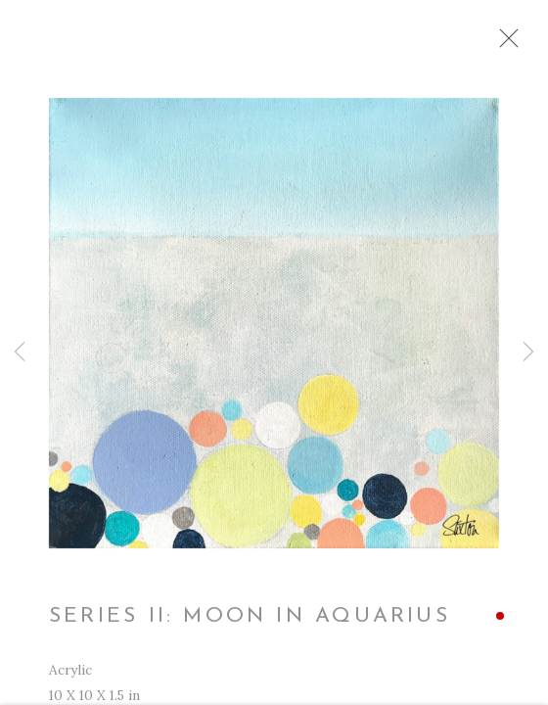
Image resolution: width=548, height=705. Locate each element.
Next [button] (528, 352)
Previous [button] (19, 352)
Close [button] (504, 44)
